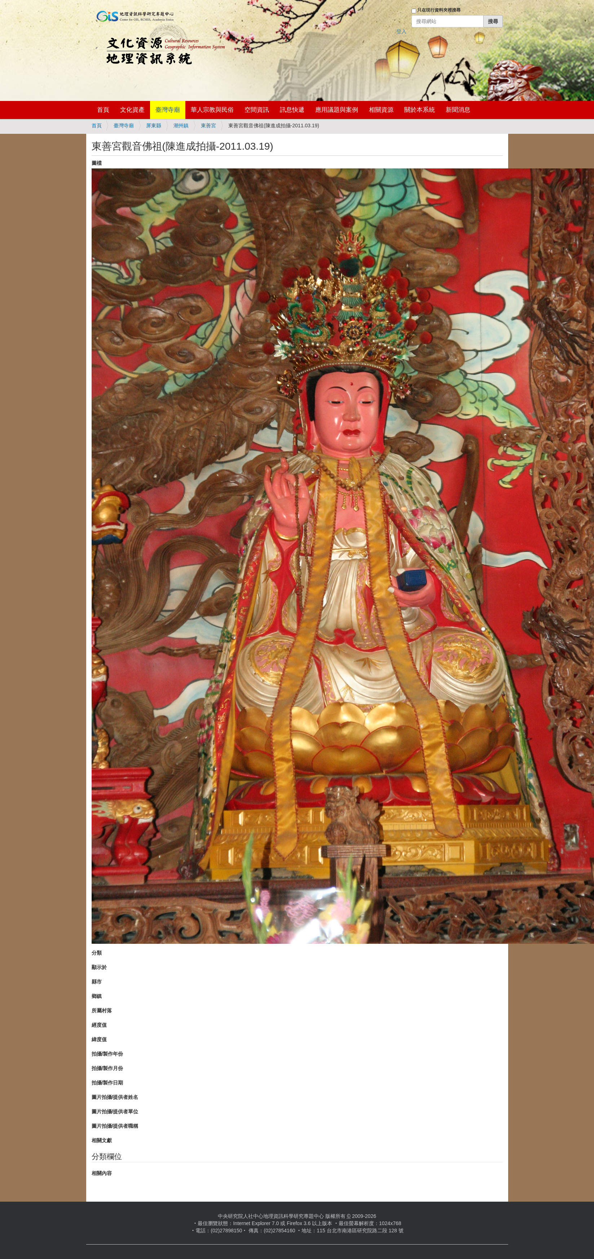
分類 (97, 953)
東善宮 (208, 125)
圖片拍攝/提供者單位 (115, 1111)
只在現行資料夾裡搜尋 (439, 10)
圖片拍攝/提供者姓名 (115, 1097)
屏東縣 (153, 125)
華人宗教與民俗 (212, 109)
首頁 (103, 109)
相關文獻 (102, 1140)
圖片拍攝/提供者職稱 (115, 1126)
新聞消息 (458, 109)
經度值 (99, 1025)
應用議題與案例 (336, 109)
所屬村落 (102, 1010)
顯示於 (99, 967)
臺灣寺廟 (167, 109)
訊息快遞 (292, 109)
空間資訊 (257, 109)
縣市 (97, 982)
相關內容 (102, 1173)
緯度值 (99, 1039)
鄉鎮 (97, 996)
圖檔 (97, 163)
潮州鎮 (181, 125)
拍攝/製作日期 (107, 1083)
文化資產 (132, 109)
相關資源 (381, 109)
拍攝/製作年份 (107, 1054)
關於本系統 (419, 109)
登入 (401, 31)
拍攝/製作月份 (107, 1068)
